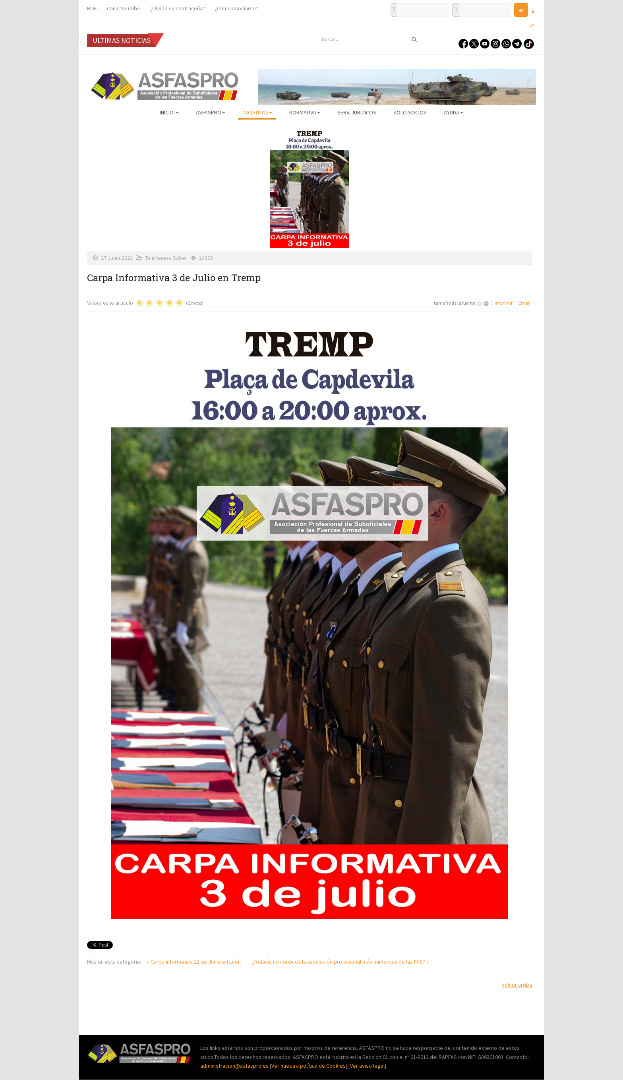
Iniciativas (257, 112)
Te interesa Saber (166, 257)
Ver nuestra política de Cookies (308, 1065)
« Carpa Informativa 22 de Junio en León (194, 961)
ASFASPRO (210, 112)
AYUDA (453, 112)
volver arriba (517, 984)
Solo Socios (410, 112)
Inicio (169, 112)
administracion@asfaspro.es (235, 1065)
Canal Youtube (123, 8)
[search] (369, 39)
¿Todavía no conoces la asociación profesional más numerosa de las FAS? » (340, 961)
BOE (92, 8)
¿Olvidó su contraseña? (177, 8)
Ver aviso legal (367, 1065)
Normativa (304, 112)
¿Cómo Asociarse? (236, 8)
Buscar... (317, 33)
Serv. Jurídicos (356, 112)
